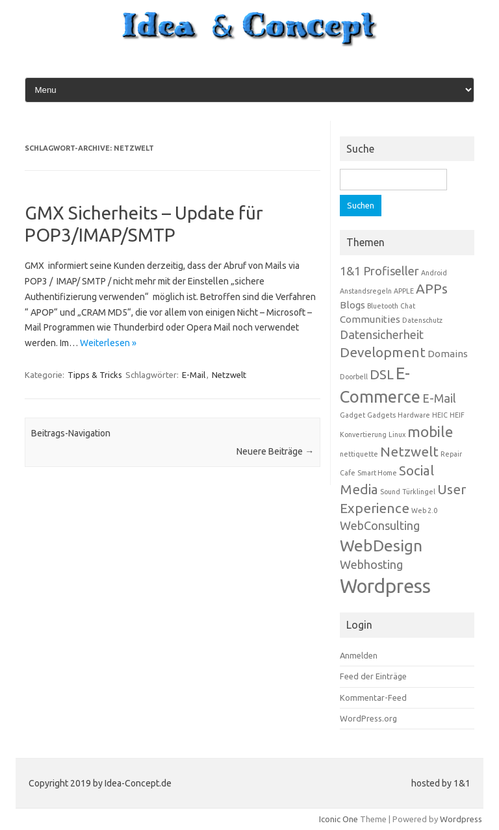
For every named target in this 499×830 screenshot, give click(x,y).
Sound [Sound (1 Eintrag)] (390, 492)
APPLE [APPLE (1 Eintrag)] (404, 291)
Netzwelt (229, 374)
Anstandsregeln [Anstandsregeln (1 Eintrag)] (366, 291)
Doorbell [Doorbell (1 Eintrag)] (354, 377)
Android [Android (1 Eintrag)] (434, 273)
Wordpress (461, 819)
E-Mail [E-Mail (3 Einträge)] (439, 398)
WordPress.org (368, 718)
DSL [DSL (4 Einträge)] (382, 374)
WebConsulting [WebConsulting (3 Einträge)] (380, 525)
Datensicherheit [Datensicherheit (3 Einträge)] (382, 334)
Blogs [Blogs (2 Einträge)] (352, 304)
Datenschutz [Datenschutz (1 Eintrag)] (422, 320)
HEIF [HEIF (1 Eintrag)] (457, 415)
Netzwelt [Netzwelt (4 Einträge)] (409, 451)
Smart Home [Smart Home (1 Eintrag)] (377, 473)
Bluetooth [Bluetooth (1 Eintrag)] (382, 306)
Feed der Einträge (373, 676)
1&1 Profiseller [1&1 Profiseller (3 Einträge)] (379, 270)
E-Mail (193, 374)
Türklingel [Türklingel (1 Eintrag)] (418, 492)
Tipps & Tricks (95, 374)
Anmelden (358, 655)
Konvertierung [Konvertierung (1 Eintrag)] (363, 434)
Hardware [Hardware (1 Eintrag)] (414, 415)
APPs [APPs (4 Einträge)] (432, 288)
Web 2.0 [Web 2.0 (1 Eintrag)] (424, 510)
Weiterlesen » (108, 343)
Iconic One (338, 819)
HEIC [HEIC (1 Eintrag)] (440, 415)
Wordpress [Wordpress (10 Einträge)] (385, 586)
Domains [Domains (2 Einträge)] (448, 353)
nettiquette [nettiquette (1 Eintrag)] (359, 454)
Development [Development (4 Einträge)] (383, 352)
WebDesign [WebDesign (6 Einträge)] (381, 545)
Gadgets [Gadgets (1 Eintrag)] (381, 415)
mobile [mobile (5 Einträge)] (430, 431)
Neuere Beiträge (275, 451)
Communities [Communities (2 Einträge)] (370, 319)
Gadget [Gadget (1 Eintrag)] (352, 415)
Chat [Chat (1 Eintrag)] (407, 306)
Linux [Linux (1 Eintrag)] (397, 434)
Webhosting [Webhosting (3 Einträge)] (371, 564)
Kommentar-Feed (373, 697)
